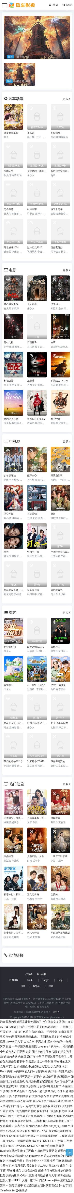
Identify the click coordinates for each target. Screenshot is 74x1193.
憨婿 (53, 513)
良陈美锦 (32, 513)
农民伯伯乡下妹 (63, 1081)
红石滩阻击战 (11, 304)
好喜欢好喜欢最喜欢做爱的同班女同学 (49, 1106)
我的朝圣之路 (11, 418)
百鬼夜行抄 (57, 247)
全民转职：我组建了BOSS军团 (37, 171)
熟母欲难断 (24, 1140)
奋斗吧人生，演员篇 (13, 723)
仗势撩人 (55, 894)
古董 (53, 342)
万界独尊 (8, 209)
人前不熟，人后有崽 (37, 856)
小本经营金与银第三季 (60, 552)
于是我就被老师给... (49, 1135)
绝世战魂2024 (11, 247)
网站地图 (42, 974)
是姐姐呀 (8, 685)
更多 (66, 98)
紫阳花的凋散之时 (55, 1155)
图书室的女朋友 (41, 1051)
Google (45, 980)
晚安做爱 (9, 1155)
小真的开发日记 (44, 1150)
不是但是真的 (58, 761)
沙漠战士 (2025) (59, 380)
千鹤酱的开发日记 (26, 1046)
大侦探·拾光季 (40, 1096)
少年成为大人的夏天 (12, 1051)
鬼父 (28, 1051)
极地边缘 (8, 380)
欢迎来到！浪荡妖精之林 (52, 1111)
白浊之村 (29, 1041)
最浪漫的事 (57, 475)
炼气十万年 (57, 209)
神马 (51, 986)
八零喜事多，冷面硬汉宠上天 (37, 818)
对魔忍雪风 (19, 1165)
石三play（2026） (36, 685)
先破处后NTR (26, 1056)
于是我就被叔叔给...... (22, 1121)
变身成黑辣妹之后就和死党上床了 (41, 1086)
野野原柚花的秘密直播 (39, 1081)
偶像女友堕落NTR (59, 1021)
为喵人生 (8, 171)
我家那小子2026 (35, 761)
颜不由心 (32, 475)
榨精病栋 (68, 1046)
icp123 (56, 1012)
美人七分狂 (33, 932)
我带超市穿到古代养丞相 (60, 171)
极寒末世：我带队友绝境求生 (13, 894)
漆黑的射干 (16, 1185)
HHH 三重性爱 (46, 1160)
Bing (60, 980)
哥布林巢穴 (14, 1170)
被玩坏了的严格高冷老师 (48, 1101)
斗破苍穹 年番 (23, 1101)
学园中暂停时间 (56, 1031)
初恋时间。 (39, 1031)
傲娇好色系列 (23, 1031)
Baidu (30, 980)
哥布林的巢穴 (62, 1061)
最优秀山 (55, 646)
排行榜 (29, 974)
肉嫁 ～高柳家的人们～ (21, 1071)
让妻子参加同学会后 (18, 1096)
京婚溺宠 (8, 856)
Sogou (36, 986)
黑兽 (50, 1041)
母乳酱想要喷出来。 (27, 1036)
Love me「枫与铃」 (49, 1046)
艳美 (59, 1116)
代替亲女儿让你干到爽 (39, 1061)
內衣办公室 (21, 1125)
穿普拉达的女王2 (36, 418)
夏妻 (64, 1135)
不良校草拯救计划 (60, 932)
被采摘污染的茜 (58, 1131)
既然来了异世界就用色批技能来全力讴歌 (25, 1066)
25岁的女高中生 (60, 1096)
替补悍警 (55, 418)
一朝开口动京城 (59, 856)
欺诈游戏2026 (34, 247)
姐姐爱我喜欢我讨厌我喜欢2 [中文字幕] (48, 1185)
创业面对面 (10, 646)
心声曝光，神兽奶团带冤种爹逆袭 (13, 818)
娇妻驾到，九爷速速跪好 (13, 932)
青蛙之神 (8, 342)
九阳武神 (55, 133)
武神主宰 (32, 209)
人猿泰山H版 (29, 1170)
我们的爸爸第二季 (13, 761)
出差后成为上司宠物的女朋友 (18, 1111)
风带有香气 (57, 590)
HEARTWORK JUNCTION (24, 1145)
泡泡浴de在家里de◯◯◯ (45, 1125)
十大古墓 (32, 304)
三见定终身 (33, 894)
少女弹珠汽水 (59, 1066)
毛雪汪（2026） (59, 685)
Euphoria (5, 1150)
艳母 (38, 1056)
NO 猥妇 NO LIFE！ (44, 1140)
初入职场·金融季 (59, 723)
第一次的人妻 (14, 1041)
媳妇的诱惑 (10, 1056)
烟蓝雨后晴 (33, 590)
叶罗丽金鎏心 (11, 133)
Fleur (3, 1071)
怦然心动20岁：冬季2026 (37, 723)
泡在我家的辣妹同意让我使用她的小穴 (23, 1021)
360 (23, 986)
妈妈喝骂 (41, 1071)
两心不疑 (8, 513)
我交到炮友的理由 (23, 1150)
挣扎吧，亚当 (39, 1131)
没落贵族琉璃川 (9, 1086)
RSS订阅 (14, 980)
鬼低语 (30, 380)
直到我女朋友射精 (51, 1036)
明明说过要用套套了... (55, 1056)
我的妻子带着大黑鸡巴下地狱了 (36, 1116)
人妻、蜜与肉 (30, 1180)
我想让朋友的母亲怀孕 (29, 1155)
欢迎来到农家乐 (35, 646)
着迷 (6, 552)
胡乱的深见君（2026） (13, 590)
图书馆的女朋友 (26, 1135)
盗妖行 (30, 133)
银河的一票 (33, 552)
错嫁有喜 (55, 818)
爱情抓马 (32, 342)
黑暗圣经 (31, 1160)
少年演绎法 (10, 475)
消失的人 (55, 304)
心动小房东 (27, 1175)
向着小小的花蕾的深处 (42, 1091)
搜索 (54, 4)
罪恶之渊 (41, 1041)
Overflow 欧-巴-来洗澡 (13, 1190)
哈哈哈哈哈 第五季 (52, 1145)
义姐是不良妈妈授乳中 (56, 1076)
